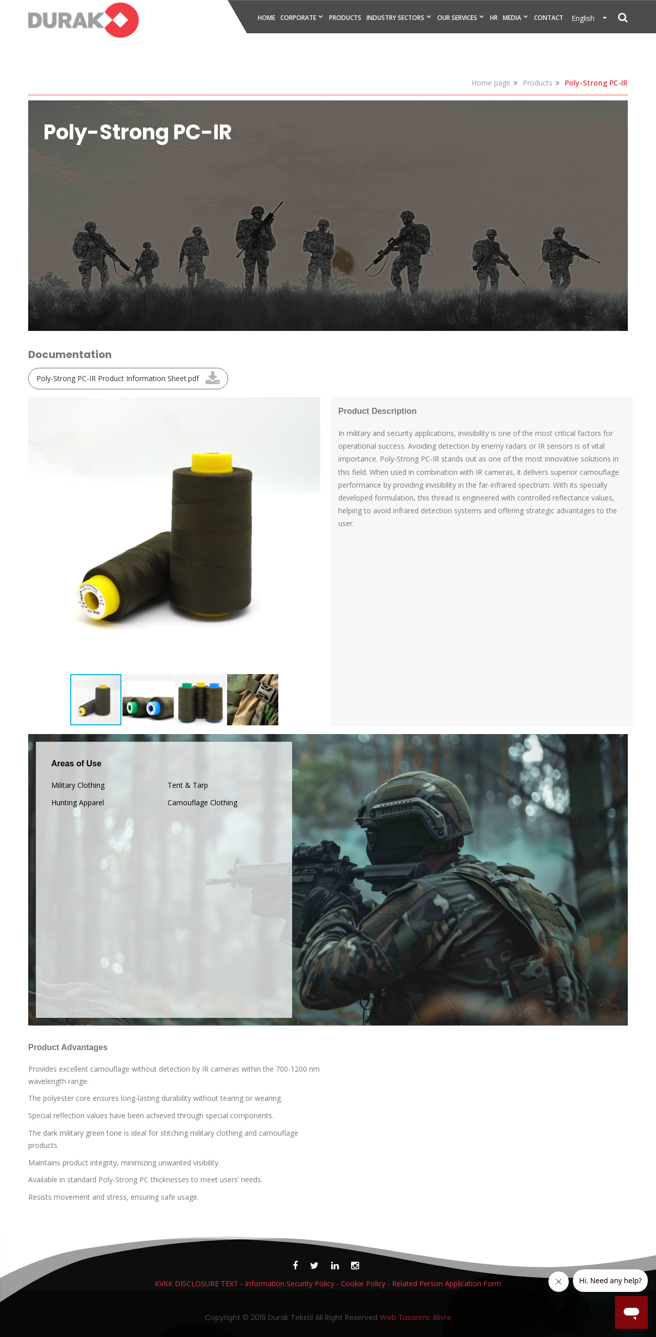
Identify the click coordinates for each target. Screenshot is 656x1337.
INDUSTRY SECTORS (395, 17)
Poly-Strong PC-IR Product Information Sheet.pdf (117, 378)
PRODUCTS (345, 17)
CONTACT (548, 17)
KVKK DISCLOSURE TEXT (196, 1283)
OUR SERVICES (457, 17)
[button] (311, 406)
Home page (490, 83)
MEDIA (512, 17)
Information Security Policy (289, 1283)
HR (494, 17)
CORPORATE (298, 17)
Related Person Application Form (446, 1283)
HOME (266, 17)
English (586, 18)
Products (537, 83)
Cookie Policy (363, 1283)
